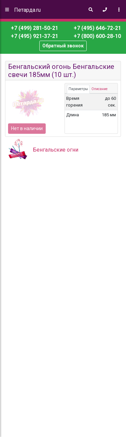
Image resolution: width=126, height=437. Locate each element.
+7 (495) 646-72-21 (96, 28)
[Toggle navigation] (119, 9)
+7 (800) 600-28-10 (96, 36)
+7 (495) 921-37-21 (33, 36)
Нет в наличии (27, 128)
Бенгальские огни (55, 150)
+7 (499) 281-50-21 (34, 28)
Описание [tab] (99, 89)
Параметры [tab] (78, 89)
